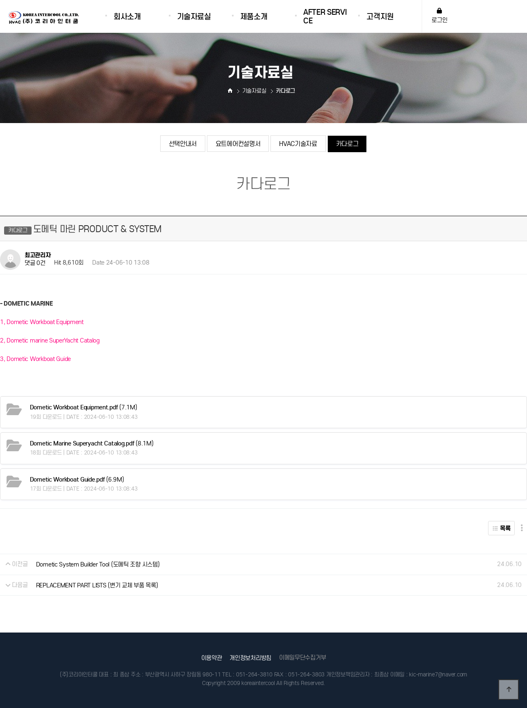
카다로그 (347, 144)
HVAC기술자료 (298, 144)
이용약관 (211, 658)
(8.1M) (92, 443)
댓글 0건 (35, 263)
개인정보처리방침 (250, 658)
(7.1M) (83, 407)
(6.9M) (77, 479)
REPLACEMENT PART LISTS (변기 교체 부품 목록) (97, 585)
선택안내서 (182, 144)
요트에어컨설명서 (238, 144)
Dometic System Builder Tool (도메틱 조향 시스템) (98, 564)
